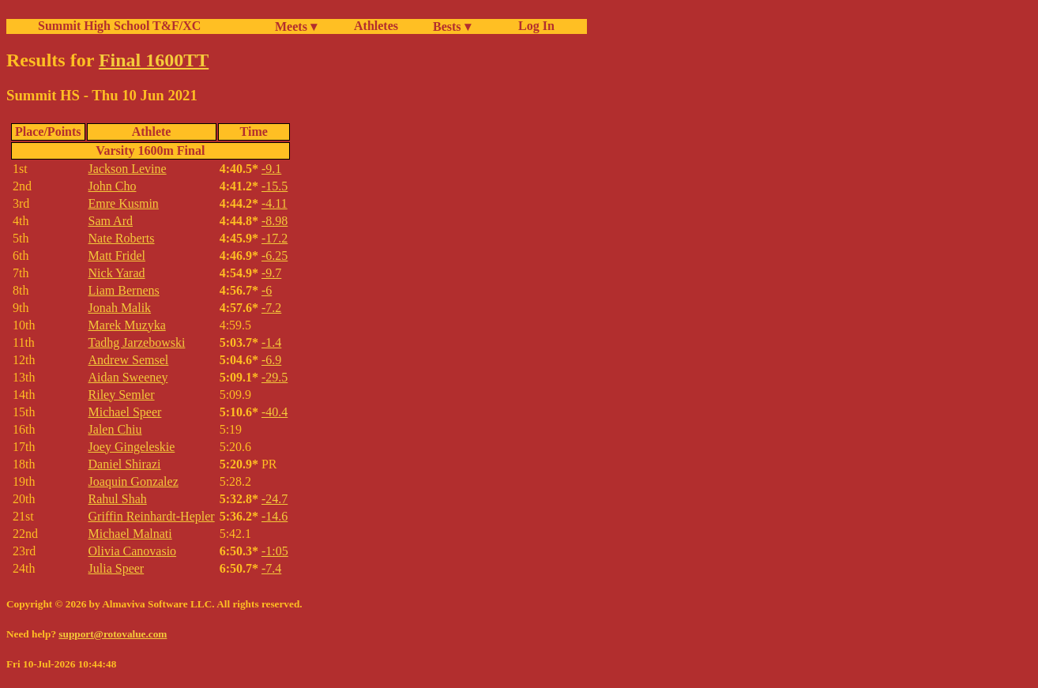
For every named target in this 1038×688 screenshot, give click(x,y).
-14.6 (274, 516)
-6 (266, 290)
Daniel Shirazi (124, 464)
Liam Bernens (124, 290)
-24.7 (274, 499)
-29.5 (274, 377)
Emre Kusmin (123, 203)
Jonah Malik (120, 307)
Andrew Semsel (128, 360)
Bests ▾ (452, 26)
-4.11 (274, 203)
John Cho (112, 186)
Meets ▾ (296, 26)
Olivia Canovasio (132, 551)
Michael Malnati (130, 533)
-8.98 (274, 220)
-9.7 (271, 273)
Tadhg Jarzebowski (137, 342)
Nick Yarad (116, 273)
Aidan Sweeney (128, 377)
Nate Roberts (121, 238)
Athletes (376, 25)
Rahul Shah (117, 499)
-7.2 (271, 307)
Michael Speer (125, 412)
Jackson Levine (127, 168)
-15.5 (274, 186)
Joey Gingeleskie (131, 446)
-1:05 (274, 551)
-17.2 (274, 238)
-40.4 (274, 412)
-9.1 (271, 168)
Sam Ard (110, 220)
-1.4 (271, 342)
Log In (533, 25)
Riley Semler (121, 394)
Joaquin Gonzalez (133, 481)
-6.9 (271, 360)
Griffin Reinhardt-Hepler (151, 516)
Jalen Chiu (115, 429)
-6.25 (274, 255)
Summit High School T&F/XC (119, 25)
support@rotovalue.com (112, 634)
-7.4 (271, 568)
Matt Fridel (116, 255)
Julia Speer (116, 568)
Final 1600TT (154, 60)
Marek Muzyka (127, 325)
